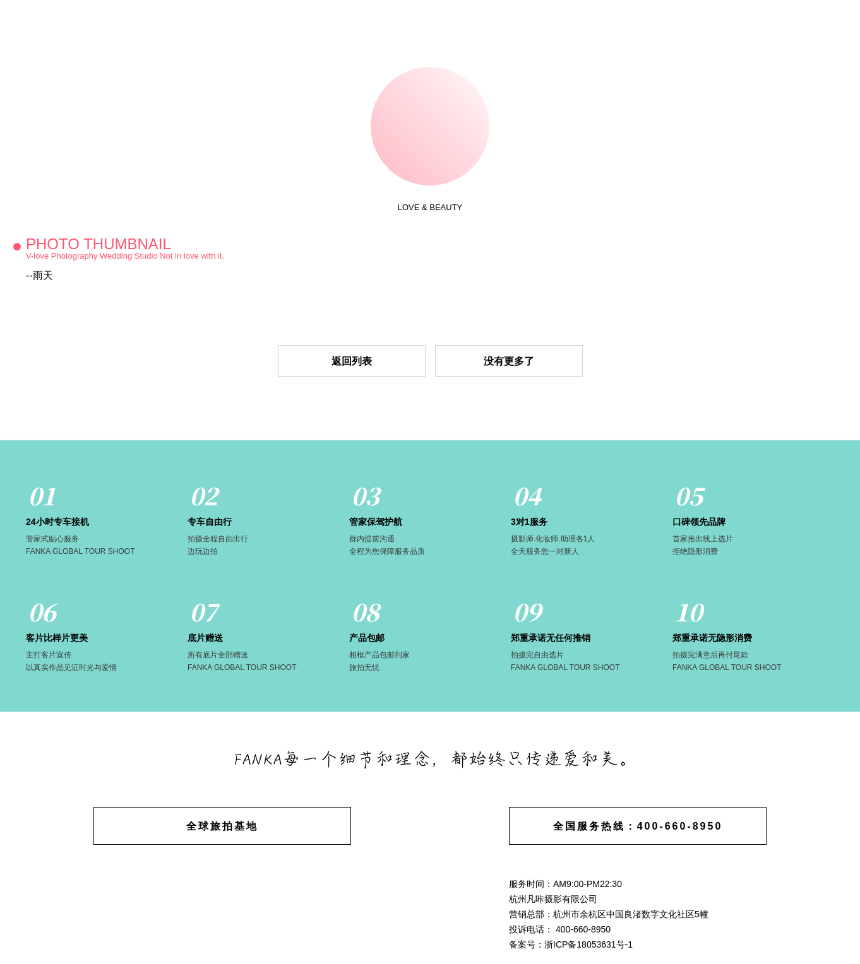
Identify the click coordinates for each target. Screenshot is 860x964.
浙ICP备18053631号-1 (588, 944)
